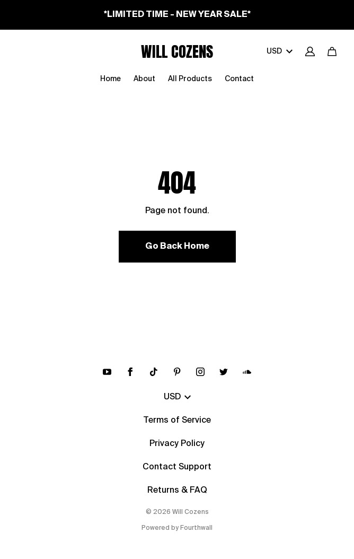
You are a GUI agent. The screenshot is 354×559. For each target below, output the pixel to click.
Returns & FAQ (177, 490)
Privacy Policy (177, 444)
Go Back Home (177, 246)
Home (110, 79)
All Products (190, 79)
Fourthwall (196, 528)
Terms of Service (177, 420)
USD (280, 51)
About (144, 79)
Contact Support (177, 467)
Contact (239, 79)
